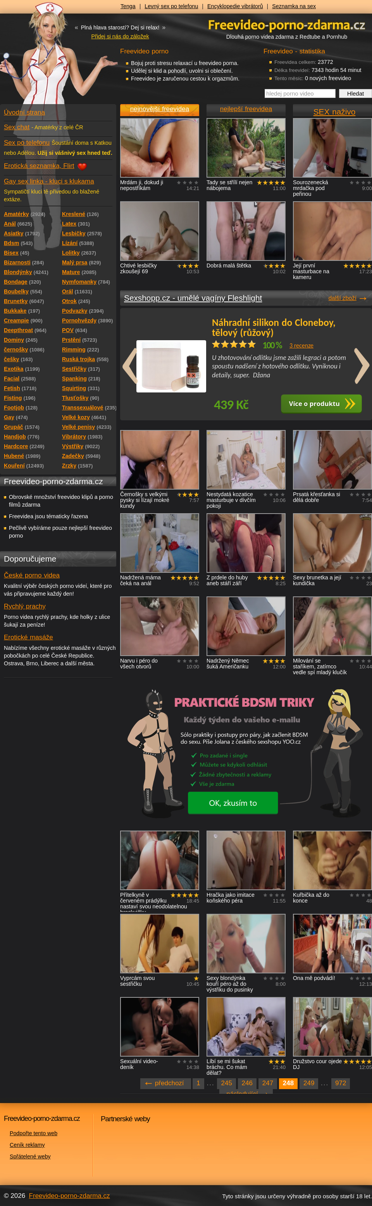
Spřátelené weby (30, 1156)
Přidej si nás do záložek (120, 36)
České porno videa (32, 575)
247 (267, 1083)
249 (308, 1083)
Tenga (128, 6)
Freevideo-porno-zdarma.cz (69, 1195)
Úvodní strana (24, 112)
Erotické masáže (28, 637)
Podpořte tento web (33, 1133)
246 (247, 1083)
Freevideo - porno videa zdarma (286, 25)
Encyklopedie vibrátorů (235, 6)
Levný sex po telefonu (171, 6)
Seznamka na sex (294, 6)
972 (340, 1083)
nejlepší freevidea (246, 109)
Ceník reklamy (27, 1145)
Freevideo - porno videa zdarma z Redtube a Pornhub (42, 58)
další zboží (342, 298)
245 (226, 1083)
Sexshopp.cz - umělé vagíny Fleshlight (193, 297)
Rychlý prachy (25, 606)
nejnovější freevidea (159, 109)
